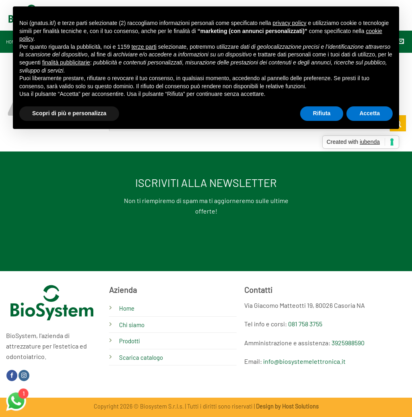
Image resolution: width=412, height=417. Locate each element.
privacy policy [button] (290, 23)
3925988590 (348, 342)
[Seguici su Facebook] (11, 375)
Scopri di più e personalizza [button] (69, 113)
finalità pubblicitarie (66, 62)
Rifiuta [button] (322, 113)
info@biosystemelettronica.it (304, 361)
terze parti (144, 47)
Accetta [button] (369, 113)
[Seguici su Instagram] (24, 375)
